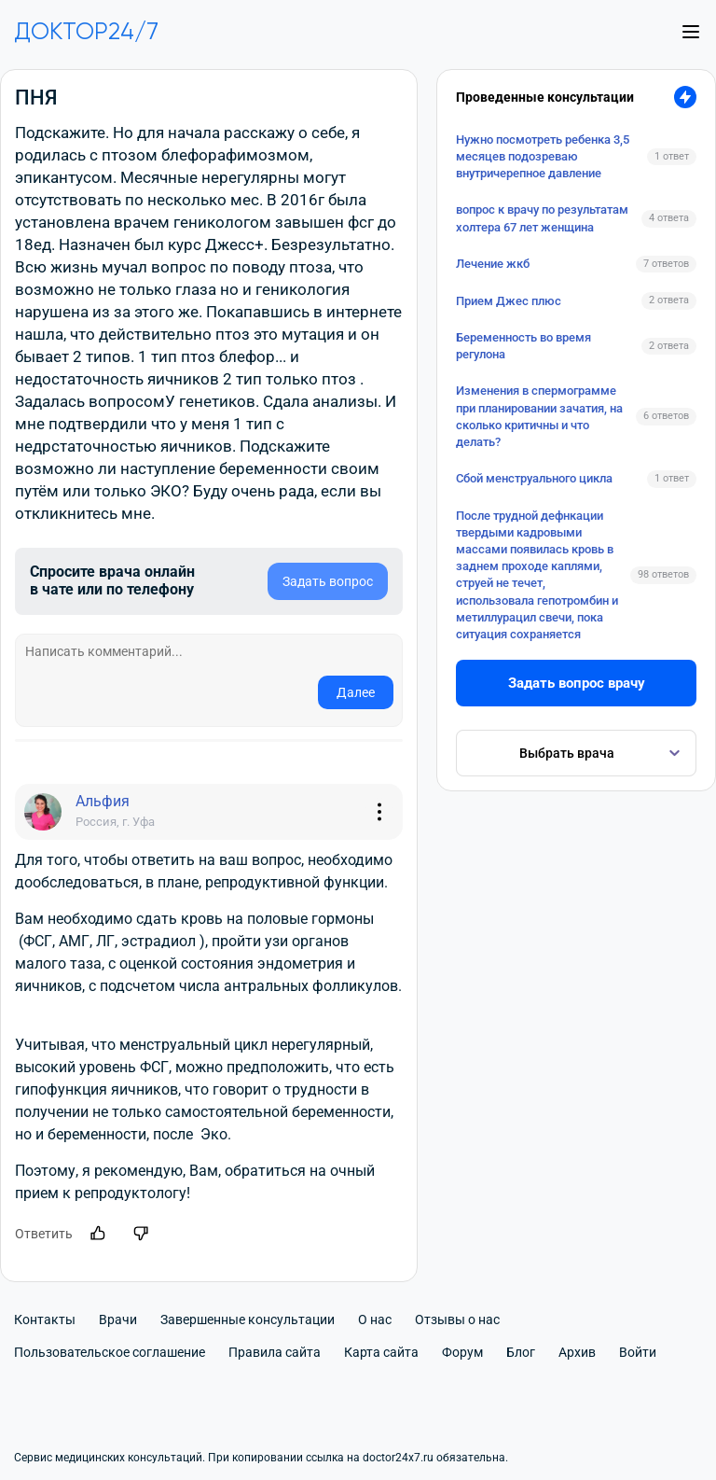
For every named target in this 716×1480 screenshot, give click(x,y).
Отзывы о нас (457, 1319)
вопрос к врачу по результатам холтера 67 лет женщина (542, 217)
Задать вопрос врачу (576, 683)
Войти (637, 1352)
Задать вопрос (327, 581)
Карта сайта (381, 1352)
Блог (520, 1352)
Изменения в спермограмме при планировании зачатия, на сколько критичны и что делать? (539, 416)
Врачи (118, 1319)
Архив (577, 1352)
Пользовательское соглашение (109, 1352)
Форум (462, 1352)
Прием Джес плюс (508, 301)
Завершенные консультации (247, 1319)
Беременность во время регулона (523, 345)
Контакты (45, 1319)
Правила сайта (274, 1352)
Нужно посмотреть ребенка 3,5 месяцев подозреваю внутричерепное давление (542, 156)
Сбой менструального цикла (534, 478)
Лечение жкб (493, 264)
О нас (375, 1319)
